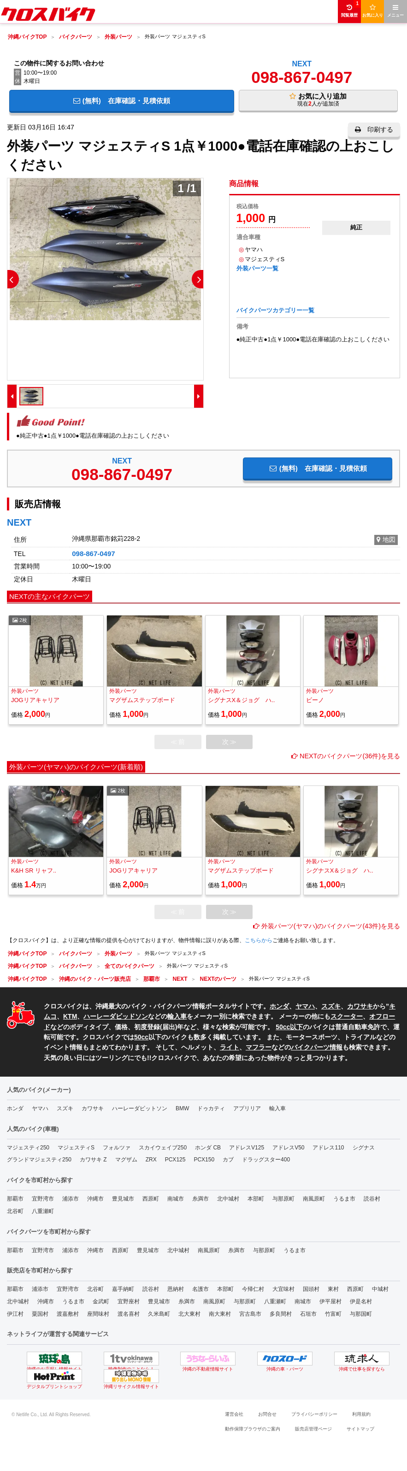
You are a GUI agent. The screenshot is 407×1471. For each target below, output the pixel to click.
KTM (70, 1016)
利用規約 (361, 1414)
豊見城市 (123, 1199)
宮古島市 (250, 1314)
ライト (229, 1047)
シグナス (364, 1147)
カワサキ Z (93, 1159)
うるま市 (344, 1199)
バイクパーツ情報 (316, 1047)
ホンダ (279, 1006)
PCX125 (175, 1159)
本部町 (256, 1199)
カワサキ (360, 1006)
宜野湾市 (43, 1199)
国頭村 (311, 1289)
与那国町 (361, 1314)
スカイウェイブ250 (163, 1147)
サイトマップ (360, 1428)
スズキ (331, 1006)
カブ (228, 1159)
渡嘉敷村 (68, 1314)
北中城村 (228, 1199)
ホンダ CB (208, 1147)
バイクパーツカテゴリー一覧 (275, 310)
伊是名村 (361, 1301)
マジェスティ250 (28, 1147)
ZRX (151, 1159)
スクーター (346, 1016)
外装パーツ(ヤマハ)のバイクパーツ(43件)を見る (326, 926)
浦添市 (70, 1199)
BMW (182, 1108)
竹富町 (333, 1314)
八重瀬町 (43, 1211)
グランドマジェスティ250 (39, 1159)
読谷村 (372, 1199)
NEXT (302, 64)
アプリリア (247, 1108)
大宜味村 (283, 1289)
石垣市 (308, 1314)
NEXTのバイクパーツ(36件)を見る (345, 756)
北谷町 (15, 1211)
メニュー (395, 11)
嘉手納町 (123, 1289)
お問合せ (267, 1414)
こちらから (258, 940)
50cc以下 (289, 1027)
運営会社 (234, 1414)
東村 (333, 1289)
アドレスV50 (288, 1147)
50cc (141, 1037)
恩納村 (175, 1289)
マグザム (126, 1159)
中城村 (380, 1289)
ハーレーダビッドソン (115, 1016)
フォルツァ (116, 1147)
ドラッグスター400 (266, 1159)
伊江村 (15, 1314)
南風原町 (314, 1199)
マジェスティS (76, 1147)
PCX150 (204, 1159)
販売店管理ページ (313, 1428)
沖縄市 (95, 1199)
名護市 (200, 1289)
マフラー (258, 1047)
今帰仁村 (253, 1289)
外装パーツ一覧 (257, 268)
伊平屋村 (330, 1301)
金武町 (101, 1301)
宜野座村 (129, 1301)
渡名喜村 (129, 1314)
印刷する (374, 129)
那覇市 (15, 1199)
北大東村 (189, 1314)
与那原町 (283, 1199)
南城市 (175, 1199)
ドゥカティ (211, 1108)
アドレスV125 (246, 1147)
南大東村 (220, 1314)
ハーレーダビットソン (139, 1108)
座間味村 (98, 1314)
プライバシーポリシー (314, 1414)
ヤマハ (305, 1006)
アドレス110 (328, 1147)
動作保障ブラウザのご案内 (252, 1428)
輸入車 (177, 1016)
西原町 (150, 1199)
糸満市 (200, 1199)
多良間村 (281, 1314)
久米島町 (159, 1314)
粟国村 (40, 1314)
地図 (386, 539)
